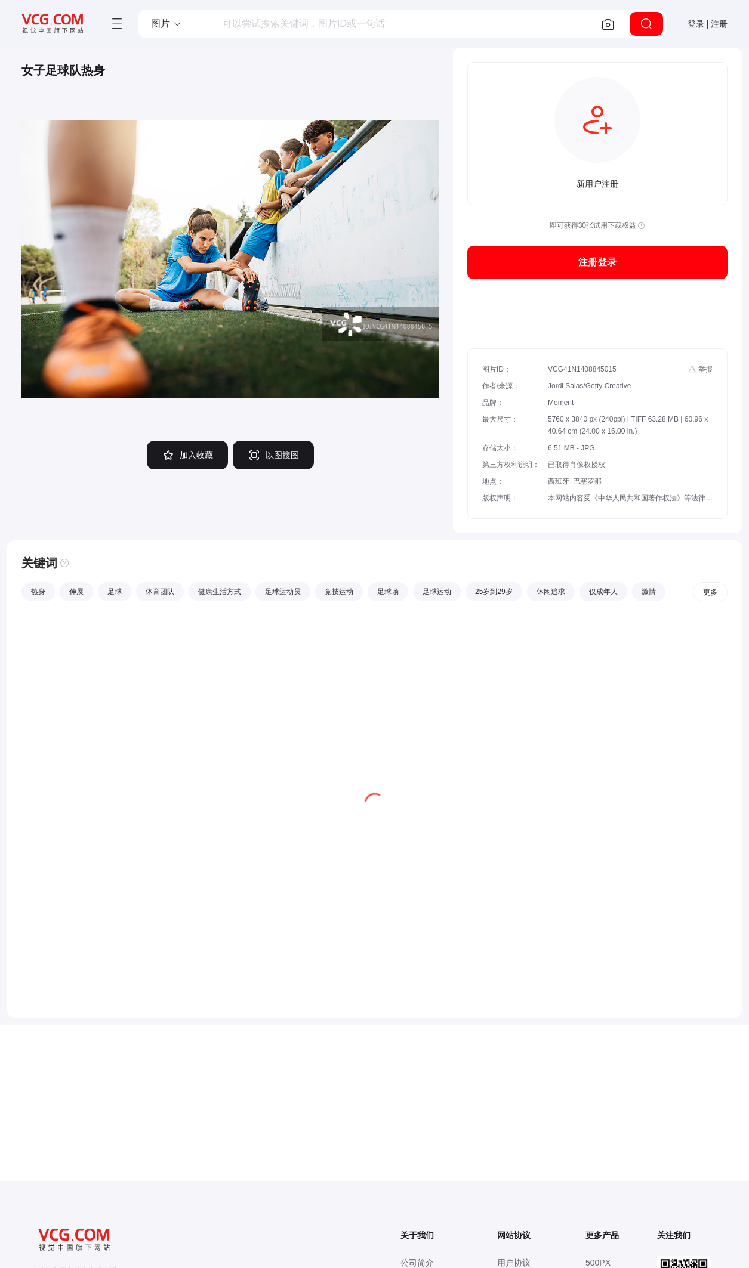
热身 (38, 591)
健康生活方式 (219, 591)
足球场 (388, 591)
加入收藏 (187, 455)
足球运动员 (283, 591)
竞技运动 (339, 591)
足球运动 (437, 591)
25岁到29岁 (494, 591)
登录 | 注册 (708, 24)
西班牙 (558, 481)
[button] (166, 24)
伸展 (76, 591)
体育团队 (160, 591)
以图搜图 (273, 455)
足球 (114, 591)
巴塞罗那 (587, 481)
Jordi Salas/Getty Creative (589, 386)
